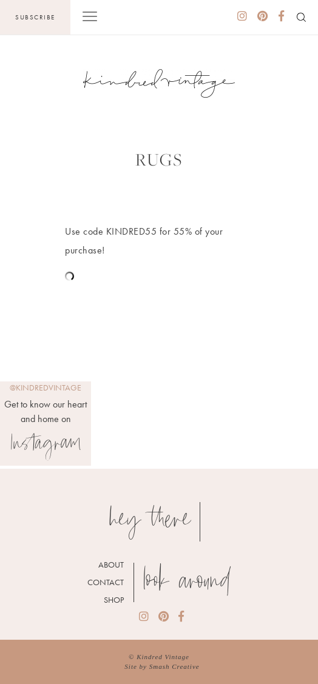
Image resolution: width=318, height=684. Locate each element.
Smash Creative (174, 666)
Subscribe (35, 17)
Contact (105, 582)
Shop (114, 599)
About (111, 564)
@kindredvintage (45, 387)
